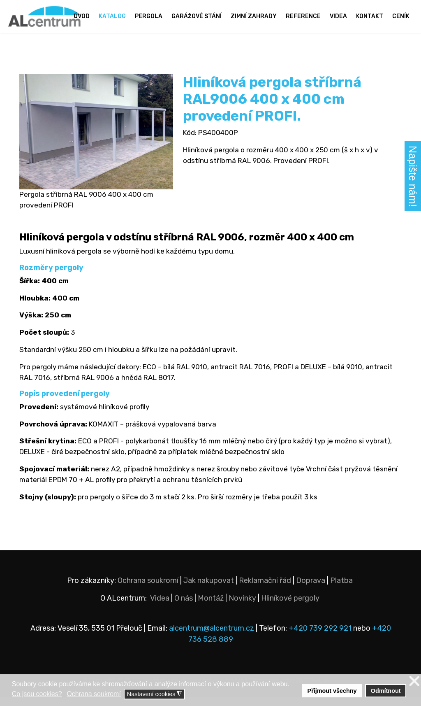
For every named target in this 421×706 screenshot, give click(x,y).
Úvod (82, 16)
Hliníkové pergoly (290, 606)
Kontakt (369, 16)
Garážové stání (196, 16)
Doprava (310, 589)
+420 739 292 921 (320, 636)
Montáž (211, 606)
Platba (341, 589)
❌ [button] (414, 681)
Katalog (112, 16)
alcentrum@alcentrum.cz (212, 636)
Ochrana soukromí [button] (94, 693)
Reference (303, 16)
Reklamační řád (265, 589)
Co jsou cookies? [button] (37, 693)
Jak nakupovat (208, 589)
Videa (338, 16)
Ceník (400, 16)
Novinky (242, 606)
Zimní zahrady (254, 16)
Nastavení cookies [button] (154, 694)
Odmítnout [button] (386, 690)
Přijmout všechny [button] (332, 690)
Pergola (148, 16)
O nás (183, 606)
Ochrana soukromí (148, 589)
